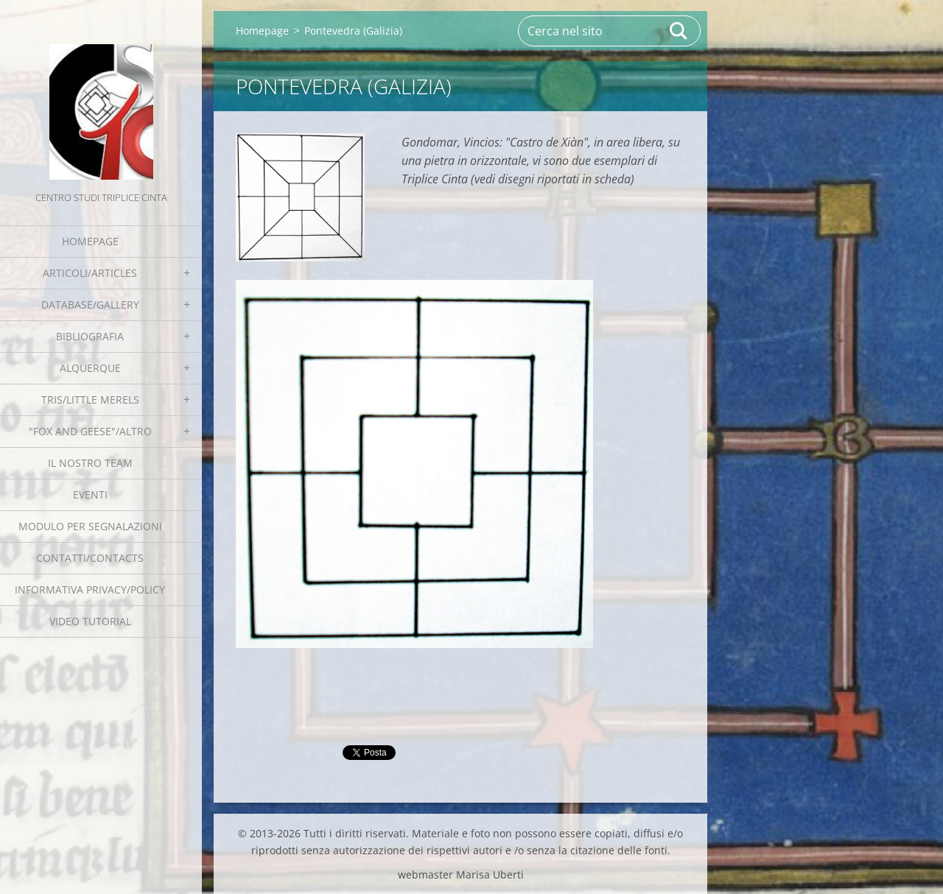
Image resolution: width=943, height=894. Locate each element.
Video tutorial (90, 621)
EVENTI (90, 494)
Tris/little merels (90, 399)
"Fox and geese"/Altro (90, 431)
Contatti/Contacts (90, 558)
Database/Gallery (90, 305)
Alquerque (90, 368)
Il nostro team (90, 463)
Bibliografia (90, 336)
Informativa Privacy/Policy (90, 589)
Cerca (679, 31)
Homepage (90, 241)
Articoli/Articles (90, 273)
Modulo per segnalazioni (90, 526)
